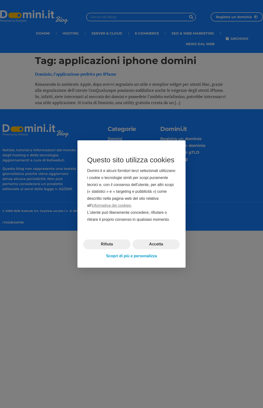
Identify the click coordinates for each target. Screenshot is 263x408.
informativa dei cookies (111, 205)
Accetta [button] (156, 244)
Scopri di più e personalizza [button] (131, 256)
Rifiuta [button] (107, 244)
